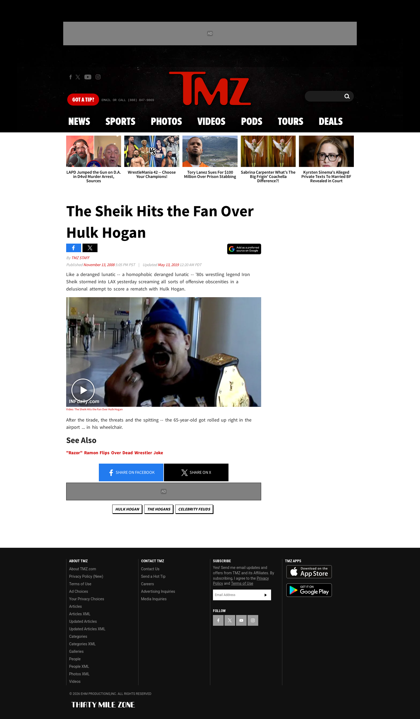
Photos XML (79, 674)
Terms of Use (80, 584)
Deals (331, 122)
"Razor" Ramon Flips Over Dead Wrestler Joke (114, 453)
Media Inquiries (154, 599)
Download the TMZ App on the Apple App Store (309, 572)
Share (131, 473)
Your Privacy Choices (86, 599)
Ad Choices (78, 591)
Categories (78, 636)
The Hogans (158, 509)
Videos (211, 122)
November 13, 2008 (99, 264)
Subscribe (265, 595)
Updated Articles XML (87, 629)
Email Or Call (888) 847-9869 (128, 100)
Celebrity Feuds (194, 509)
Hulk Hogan (127, 509)
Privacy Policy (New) (86, 576)
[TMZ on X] (78, 77)
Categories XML (82, 644)
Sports (120, 122)
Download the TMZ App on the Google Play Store (309, 590)
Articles (75, 606)
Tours (290, 122)
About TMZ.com (82, 569)
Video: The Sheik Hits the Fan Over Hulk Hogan (94, 409)
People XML (79, 666)
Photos (166, 122)
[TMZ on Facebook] (70, 77)
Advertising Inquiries (158, 591)
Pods (251, 122)
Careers (147, 584)
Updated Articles (83, 621)
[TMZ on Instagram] (98, 77)
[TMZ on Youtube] (87, 77)
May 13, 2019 (168, 264)
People (75, 659)
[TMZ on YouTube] (241, 620)
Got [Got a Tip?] (83, 99)
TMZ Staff (80, 257)
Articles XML (80, 614)
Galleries (76, 651)
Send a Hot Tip (153, 576)
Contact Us (150, 569)
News (79, 122)
